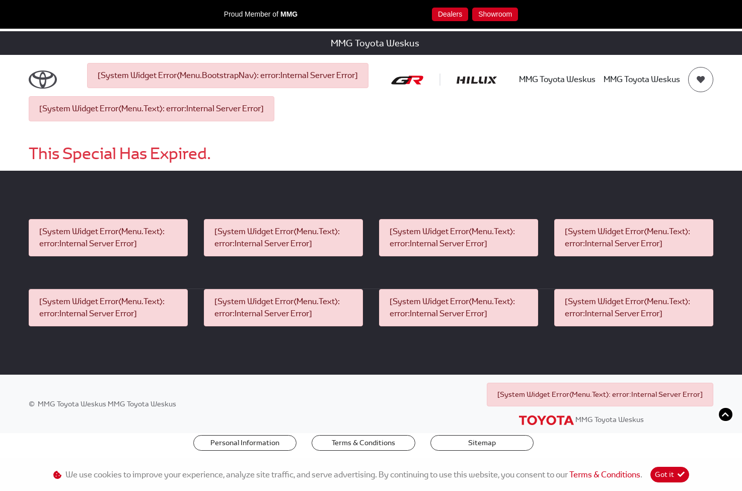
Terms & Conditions (363, 442)
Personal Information (244, 442)
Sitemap (482, 442)
